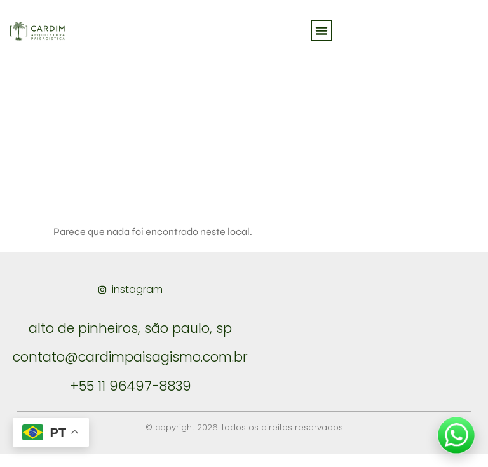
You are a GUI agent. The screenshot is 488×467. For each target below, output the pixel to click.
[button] (321, 30)
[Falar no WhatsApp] (456, 435)
